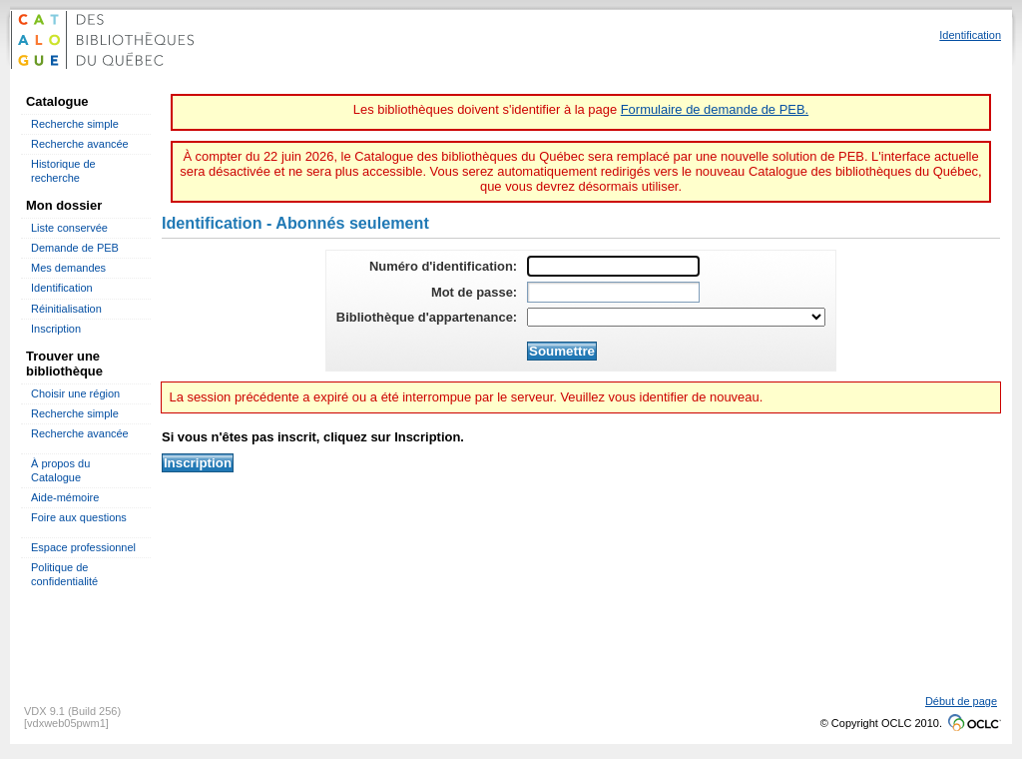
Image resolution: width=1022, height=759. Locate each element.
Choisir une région (75, 393)
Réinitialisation (66, 309)
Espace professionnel (83, 547)
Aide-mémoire (65, 497)
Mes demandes (68, 268)
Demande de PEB (75, 248)
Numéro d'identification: (443, 266)
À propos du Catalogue (60, 469)
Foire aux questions (79, 517)
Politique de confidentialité (64, 573)
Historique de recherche (63, 170)
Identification (62, 288)
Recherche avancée (80, 144)
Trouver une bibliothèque (64, 364)
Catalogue (57, 101)
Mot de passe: (474, 292)
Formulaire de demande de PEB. (714, 109)
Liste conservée (69, 228)
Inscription (56, 329)
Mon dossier (64, 205)
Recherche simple (75, 124)
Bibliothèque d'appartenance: (426, 317)
